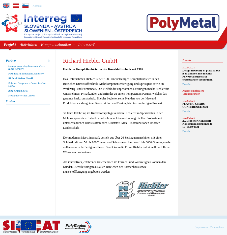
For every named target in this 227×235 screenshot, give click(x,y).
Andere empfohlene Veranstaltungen (193, 92)
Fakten (10, 101)
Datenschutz (217, 227)
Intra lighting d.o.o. (18, 90)
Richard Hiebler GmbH (20, 78)
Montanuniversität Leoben (21, 95)
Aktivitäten (28, 44)
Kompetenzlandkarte (57, 44)
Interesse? (86, 44)
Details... (187, 84)
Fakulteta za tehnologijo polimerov (26, 73)
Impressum (201, 227)
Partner (11, 60)
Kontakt (37, 5)
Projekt (10, 44)
